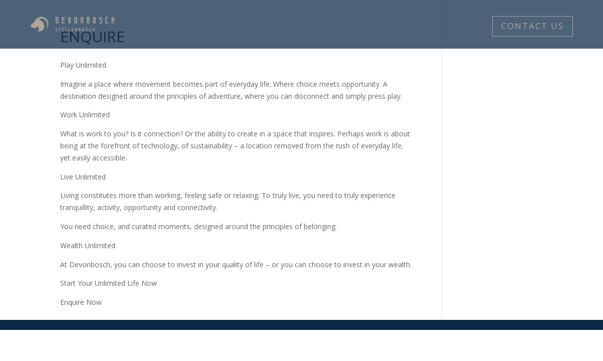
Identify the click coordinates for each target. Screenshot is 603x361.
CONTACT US (532, 26)
